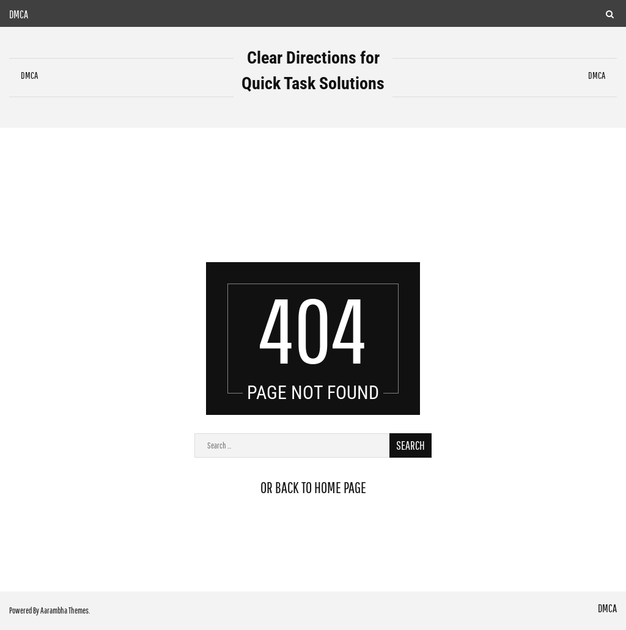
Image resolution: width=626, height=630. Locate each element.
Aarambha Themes (64, 610)
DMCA (18, 14)
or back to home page (313, 487)
